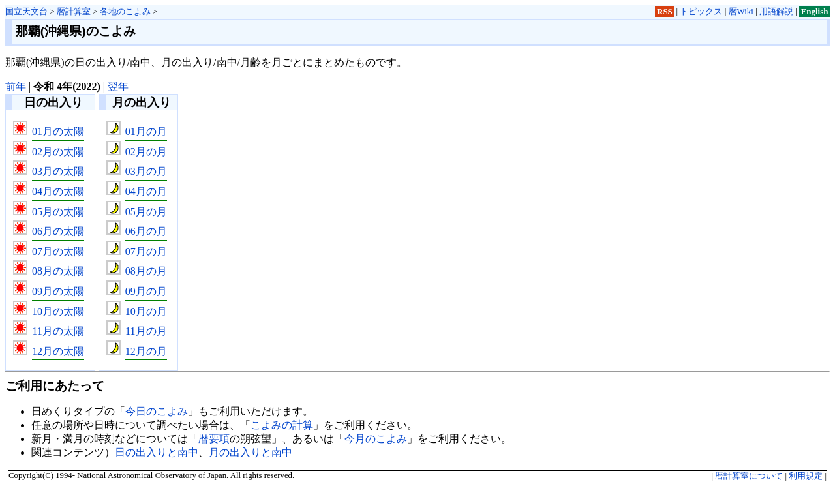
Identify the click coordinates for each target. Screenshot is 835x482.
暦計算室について (749, 476)
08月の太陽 (58, 271)
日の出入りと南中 (156, 452)
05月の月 (146, 211)
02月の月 (146, 151)
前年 (15, 86)
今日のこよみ (156, 411)
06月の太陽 (58, 231)
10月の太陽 (58, 311)
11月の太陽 (58, 331)
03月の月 (146, 171)
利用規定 (806, 476)
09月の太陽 (58, 291)
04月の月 (146, 191)
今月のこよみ (375, 438)
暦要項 (214, 438)
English (814, 11)
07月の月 (146, 251)
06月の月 (146, 231)
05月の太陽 (58, 211)
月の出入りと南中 (250, 452)
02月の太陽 (58, 151)
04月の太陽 (58, 191)
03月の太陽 (58, 171)
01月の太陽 (58, 131)
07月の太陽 (58, 251)
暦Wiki (741, 11)
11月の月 (145, 331)
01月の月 (146, 131)
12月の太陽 (58, 351)
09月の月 (146, 291)
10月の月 (146, 311)
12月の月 (146, 351)
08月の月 (146, 271)
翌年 (118, 86)
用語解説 (776, 11)
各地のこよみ (125, 11)
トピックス (701, 11)
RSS (665, 11)
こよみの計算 (281, 424)
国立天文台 (26, 11)
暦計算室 (74, 11)
